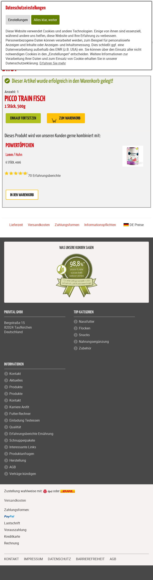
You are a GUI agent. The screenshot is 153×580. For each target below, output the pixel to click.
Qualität (15, 427)
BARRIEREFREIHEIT (90, 558)
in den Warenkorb (22, 195)
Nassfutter (86, 321)
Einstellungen (18, 20)
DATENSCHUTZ (59, 558)
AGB (12, 467)
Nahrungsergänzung (94, 341)
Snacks (84, 335)
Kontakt (15, 373)
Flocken (84, 328)
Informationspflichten (100, 224)
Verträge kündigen (22, 473)
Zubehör (85, 348)
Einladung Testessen (24, 420)
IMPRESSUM (33, 558)
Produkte (15, 387)
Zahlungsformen (67, 224)
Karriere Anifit (19, 407)
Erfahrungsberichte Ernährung (31, 433)
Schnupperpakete (22, 440)
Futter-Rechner (20, 413)
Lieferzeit (16, 224)
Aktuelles (16, 380)
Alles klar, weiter (45, 20)
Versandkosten (39, 224)
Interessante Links (22, 447)
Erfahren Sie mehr (53, 63)
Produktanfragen (21, 453)
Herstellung (17, 460)
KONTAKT (11, 558)
